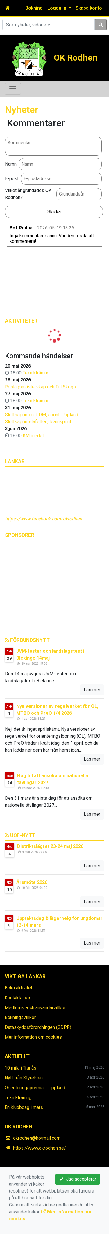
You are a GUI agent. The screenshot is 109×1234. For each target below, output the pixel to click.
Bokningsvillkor (20, 1017)
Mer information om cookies (33, 1037)
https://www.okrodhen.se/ (39, 1148)
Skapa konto (89, 8)
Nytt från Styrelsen (24, 1078)
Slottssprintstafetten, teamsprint (38, 421)
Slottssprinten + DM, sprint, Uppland (41, 414)
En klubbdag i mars (24, 1107)
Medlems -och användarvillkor (35, 1007)
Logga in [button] (57, 8)
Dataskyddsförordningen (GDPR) (38, 1027)
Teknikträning (36, 373)
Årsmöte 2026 (31, 882)
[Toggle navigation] (13, 89)
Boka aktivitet (18, 988)
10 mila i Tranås (20, 1068)
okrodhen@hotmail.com (36, 1138)
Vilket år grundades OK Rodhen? (28, 194)
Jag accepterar (77, 1179)
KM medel (33, 435)
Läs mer (92, 689)
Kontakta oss (18, 997)
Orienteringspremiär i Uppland (35, 1087)
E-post (12, 178)
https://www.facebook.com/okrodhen (43, 519)
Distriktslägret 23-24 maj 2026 (50, 846)
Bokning (34, 8)
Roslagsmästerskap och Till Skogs (40, 387)
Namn (11, 164)
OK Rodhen (76, 58)
